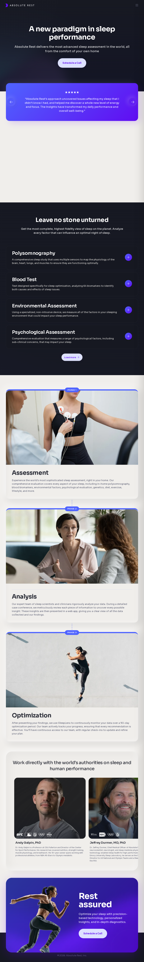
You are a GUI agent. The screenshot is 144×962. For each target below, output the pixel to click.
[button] (11, 103)
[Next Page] (72, 357)
